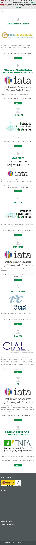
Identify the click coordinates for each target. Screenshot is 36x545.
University (18, 54)
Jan (18, 64)
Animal (5, 274)
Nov (18, 286)
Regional (13, 54)
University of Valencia (23, 187)
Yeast (25, 231)
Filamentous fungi (12, 230)
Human (17, 141)
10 (18, 198)
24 (18, 287)
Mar (18, 18)
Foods (11, 53)
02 (18, 380)
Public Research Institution (26, 53)
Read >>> (18, 58)
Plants (19, 274)
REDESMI (8, 54)
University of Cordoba (25, 54)
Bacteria (7, 53)
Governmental (16, 53)
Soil (16, 416)
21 (18, 20)
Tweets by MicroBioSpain (7, 524)
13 (18, 66)
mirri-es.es (32, 2)
